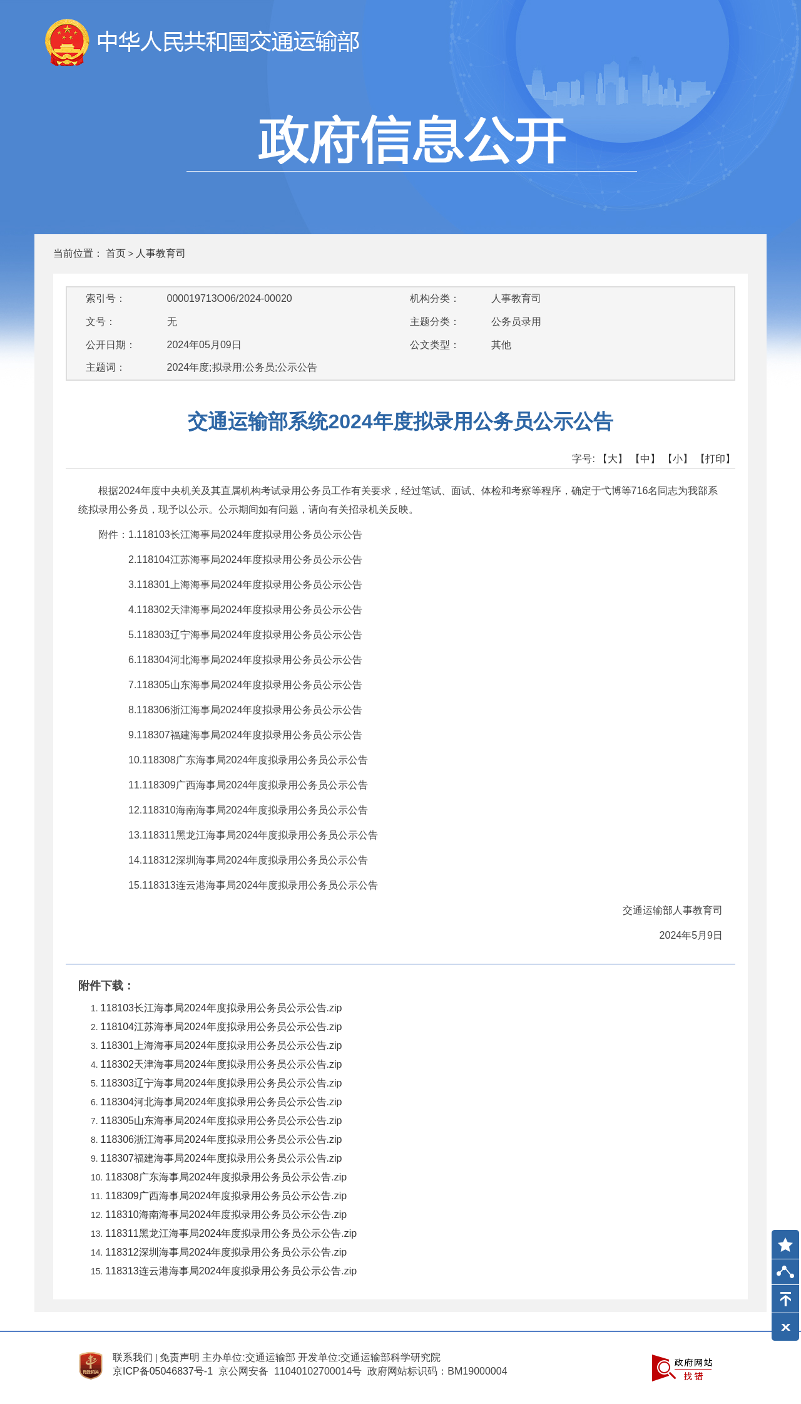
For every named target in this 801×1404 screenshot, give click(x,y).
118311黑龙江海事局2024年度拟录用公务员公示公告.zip (231, 1233)
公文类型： (435, 344)
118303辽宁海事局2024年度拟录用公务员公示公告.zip (221, 1083)
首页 (116, 253)
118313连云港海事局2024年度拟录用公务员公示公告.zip (231, 1271)
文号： (101, 321)
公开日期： (111, 344)
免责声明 (180, 1357)
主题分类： (435, 321)
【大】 (613, 458)
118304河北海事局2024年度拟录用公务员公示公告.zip (221, 1102)
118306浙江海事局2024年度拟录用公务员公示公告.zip (221, 1139)
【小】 (678, 458)
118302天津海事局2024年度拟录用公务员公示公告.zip (221, 1064)
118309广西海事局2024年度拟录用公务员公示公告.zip (226, 1195)
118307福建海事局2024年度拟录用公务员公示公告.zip (221, 1158)
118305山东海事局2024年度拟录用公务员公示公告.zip (221, 1120)
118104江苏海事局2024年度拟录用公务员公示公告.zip (221, 1026)
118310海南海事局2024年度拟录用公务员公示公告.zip (226, 1214)
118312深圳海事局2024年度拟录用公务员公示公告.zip (226, 1252)
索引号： (106, 298)
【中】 (645, 458)
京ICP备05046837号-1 (163, 1371)
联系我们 (133, 1357)
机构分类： (435, 298)
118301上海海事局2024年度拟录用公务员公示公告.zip (221, 1045)
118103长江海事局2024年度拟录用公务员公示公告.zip (221, 1008)
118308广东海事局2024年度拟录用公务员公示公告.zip (226, 1177)
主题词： (106, 367)
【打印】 (715, 458)
